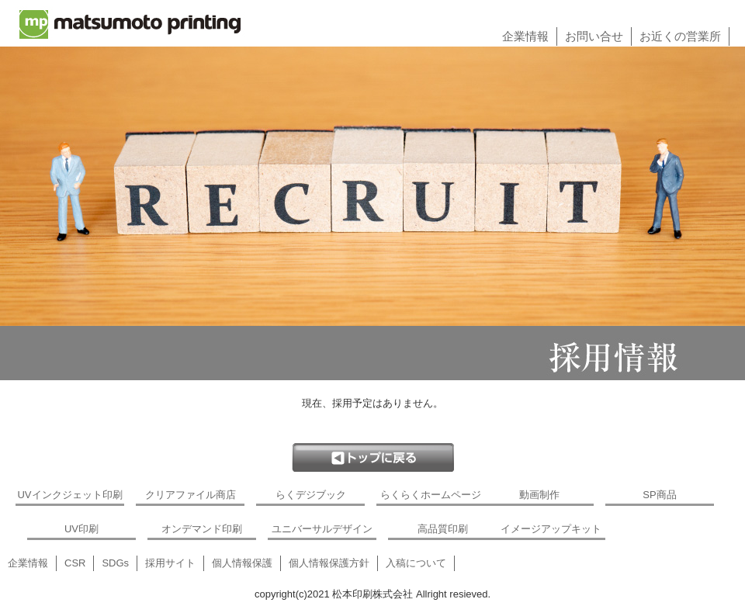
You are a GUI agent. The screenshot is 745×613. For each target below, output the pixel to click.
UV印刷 (81, 529)
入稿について (416, 563)
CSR (74, 563)
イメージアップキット (551, 529)
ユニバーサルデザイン (322, 529)
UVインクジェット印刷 (69, 494)
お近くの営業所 (680, 36)
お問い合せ (594, 36)
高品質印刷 (443, 529)
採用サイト (170, 563)
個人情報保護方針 (329, 563)
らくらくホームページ (430, 494)
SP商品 (659, 494)
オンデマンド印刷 (201, 529)
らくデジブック (310, 494)
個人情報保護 (242, 563)
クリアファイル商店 (190, 494)
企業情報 (525, 36)
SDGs (115, 563)
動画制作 (539, 494)
